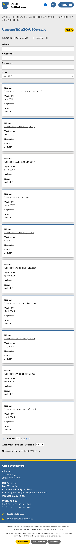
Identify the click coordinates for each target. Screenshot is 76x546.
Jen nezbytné (39, 542)
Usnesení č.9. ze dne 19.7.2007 (19, 126)
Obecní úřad (18, 17)
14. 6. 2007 (9, 169)
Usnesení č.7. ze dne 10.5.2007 (19, 197)
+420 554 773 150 (15, 513)
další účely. (59, 529)
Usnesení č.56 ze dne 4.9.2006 (19, 338)
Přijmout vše (23, 542)
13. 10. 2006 (10, 275)
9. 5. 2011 (8, 99)
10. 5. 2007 (9, 205)
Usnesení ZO (41, 38)
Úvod (5, 17)
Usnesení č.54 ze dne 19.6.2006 (20, 409)
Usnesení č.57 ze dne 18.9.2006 (20, 303)
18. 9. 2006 (9, 311)
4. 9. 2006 (9, 346)
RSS (69, 30)
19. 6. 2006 (9, 417)
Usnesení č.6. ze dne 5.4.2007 (19, 232)
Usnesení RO (22, 38)
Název (5, 44)
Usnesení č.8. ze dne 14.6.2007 (19, 162)
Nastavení (54, 542)
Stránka (11, 438)
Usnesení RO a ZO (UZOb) (41, 17)
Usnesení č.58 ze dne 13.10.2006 (20, 268)
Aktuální (8, 111)
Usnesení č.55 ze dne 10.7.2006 (19, 374)
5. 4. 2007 (9, 240)
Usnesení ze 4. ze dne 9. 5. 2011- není (23, 91)
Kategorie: (7, 38)
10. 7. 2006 (9, 381)
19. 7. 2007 (9, 134)
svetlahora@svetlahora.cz (20, 518)
